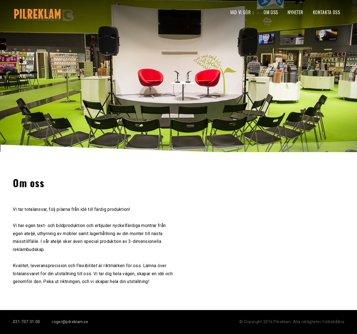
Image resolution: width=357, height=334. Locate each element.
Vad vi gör (240, 12)
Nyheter (295, 12)
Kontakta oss (326, 12)
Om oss (271, 12)
